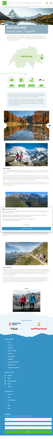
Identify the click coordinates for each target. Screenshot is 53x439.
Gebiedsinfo (10, 7)
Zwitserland (15, 7)
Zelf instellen (26, 224)
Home (5, 7)
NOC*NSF (10, 394)
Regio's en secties (12, 350)
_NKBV (9, 378)
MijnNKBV (35, 3)
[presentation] (49, 125)
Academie (10, 353)
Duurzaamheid (11, 356)
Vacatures (10, 348)
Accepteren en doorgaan (26, 228)
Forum (39, 3)
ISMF (9, 405)
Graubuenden (22, 7)
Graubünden (14, 31)
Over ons (10, 345)
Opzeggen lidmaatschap (13, 367)
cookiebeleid (16, 220)
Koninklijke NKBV (12, 381)
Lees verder (16, 310)
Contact (9, 342)
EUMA (9, 408)
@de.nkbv (10, 375)
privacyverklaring (8, 220)
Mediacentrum (11, 364)
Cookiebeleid (23, 437)
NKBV (9, 383)
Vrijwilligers (10, 359)
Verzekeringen (19, 3)
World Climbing (11, 400)
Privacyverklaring (15, 437)
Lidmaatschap (11, 3)
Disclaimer (6, 437)
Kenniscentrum (27, 3)
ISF (8, 402)
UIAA (9, 397)
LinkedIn (10, 386)
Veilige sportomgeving (13, 362)
